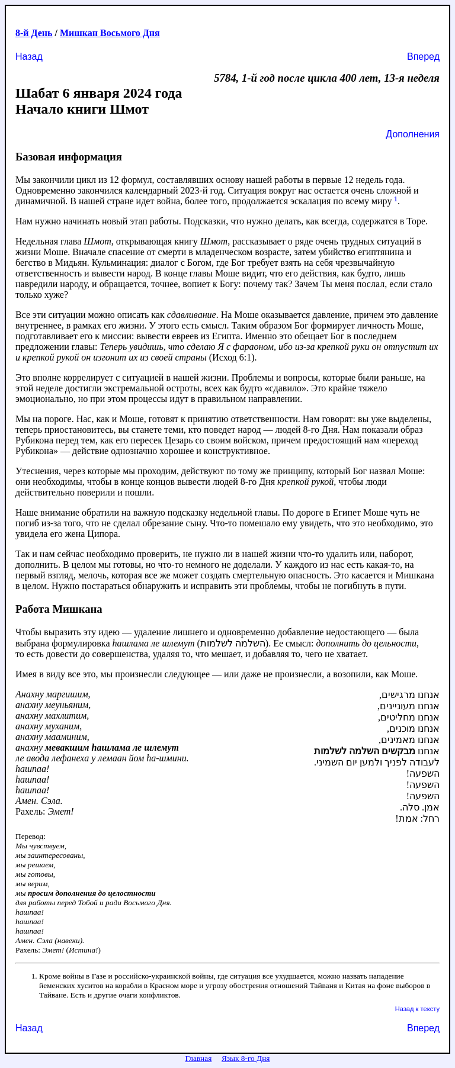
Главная (198, 1058)
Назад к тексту (417, 1008)
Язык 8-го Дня (246, 1058)
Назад (29, 57)
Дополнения (413, 134)
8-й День (34, 33)
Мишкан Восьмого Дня (110, 33)
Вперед (423, 57)
